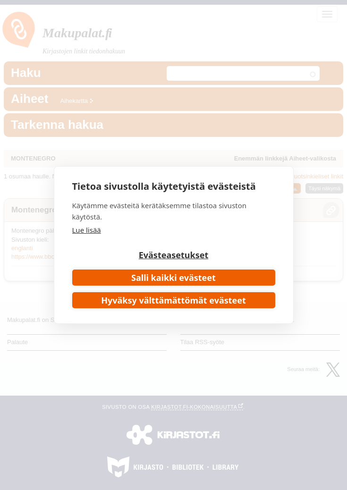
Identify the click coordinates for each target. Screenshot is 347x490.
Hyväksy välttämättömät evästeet (173, 300)
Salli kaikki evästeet (173, 277)
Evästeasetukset (174, 255)
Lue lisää (86, 230)
